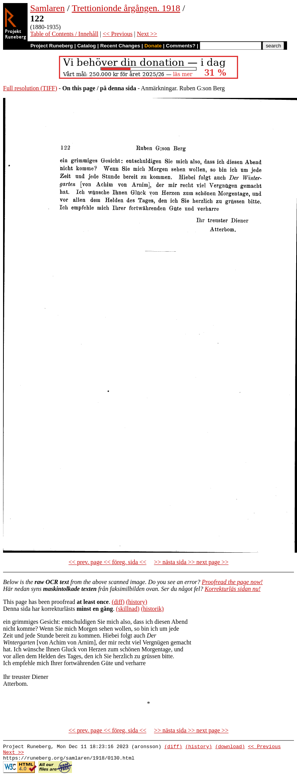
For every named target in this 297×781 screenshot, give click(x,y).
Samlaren (47, 8)
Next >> (147, 34)
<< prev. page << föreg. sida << (107, 562)
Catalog (86, 46)
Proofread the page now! (232, 582)
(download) (230, 747)
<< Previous (117, 34)
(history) (136, 602)
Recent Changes (120, 46)
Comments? (181, 46)
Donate (153, 46)
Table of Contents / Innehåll (64, 34)
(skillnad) (127, 608)
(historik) (152, 608)
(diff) (118, 602)
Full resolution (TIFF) (30, 88)
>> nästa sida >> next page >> (191, 562)
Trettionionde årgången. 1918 (126, 8)
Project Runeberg (51, 46)
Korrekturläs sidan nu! (233, 589)
